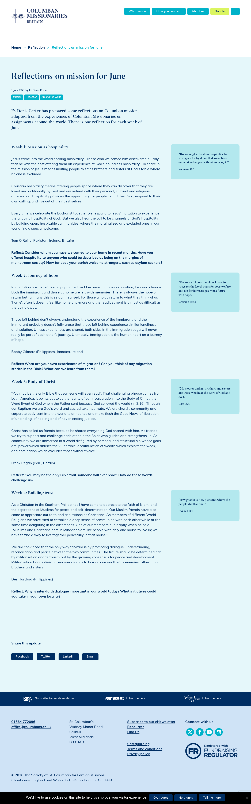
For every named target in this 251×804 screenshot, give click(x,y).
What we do (137, 11)
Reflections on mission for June (77, 48)
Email (90, 656)
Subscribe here (135, 698)
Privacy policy (138, 754)
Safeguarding (138, 744)
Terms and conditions (144, 749)
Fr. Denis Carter (38, 90)
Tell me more (212, 797)
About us (198, 11)
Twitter (46, 656)
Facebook (22, 656)
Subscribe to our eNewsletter (54, 698)
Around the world (51, 97)
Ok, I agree (160, 797)
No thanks (186, 797)
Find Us (133, 732)
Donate (220, 11)
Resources (135, 727)
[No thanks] (246, 798)
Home (16, 48)
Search (235, 11)
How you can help (168, 11)
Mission (17, 97)
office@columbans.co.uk (31, 727)
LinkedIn (68, 656)
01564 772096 (23, 722)
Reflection (36, 48)
